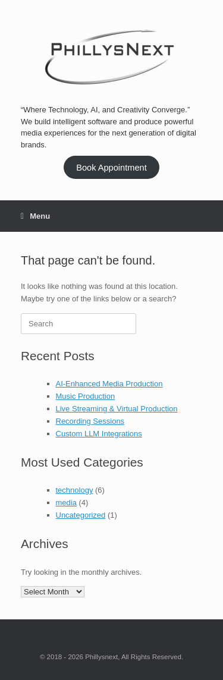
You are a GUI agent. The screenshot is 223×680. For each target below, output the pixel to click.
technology (74, 490)
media (66, 502)
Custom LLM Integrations (99, 433)
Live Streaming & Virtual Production (117, 408)
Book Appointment (111, 167)
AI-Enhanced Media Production (109, 383)
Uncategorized (81, 515)
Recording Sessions (90, 421)
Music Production (85, 396)
